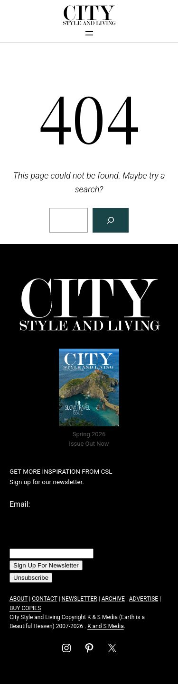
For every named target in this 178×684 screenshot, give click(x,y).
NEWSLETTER (79, 598)
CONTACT (44, 598)
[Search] (111, 220)
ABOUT (18, 598)
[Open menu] (89, 33)
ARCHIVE (113, 598)
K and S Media (105, 626)
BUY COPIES (25, 608)
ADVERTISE (143, 598)
